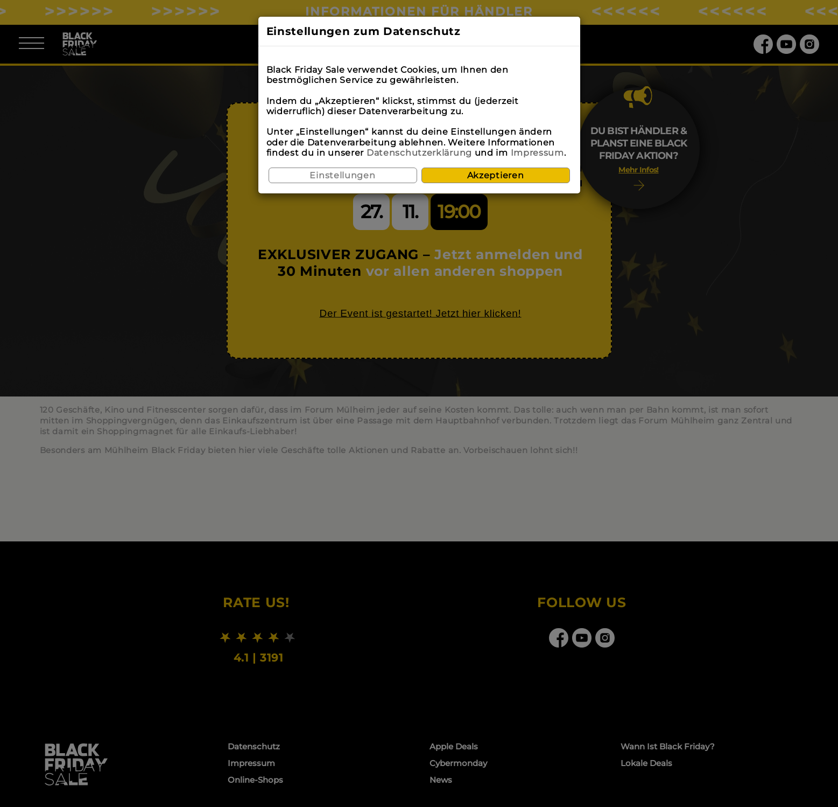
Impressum (537, 153)
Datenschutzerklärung (419, 153)
